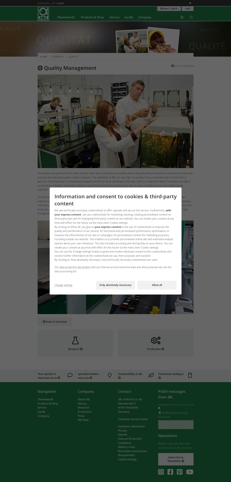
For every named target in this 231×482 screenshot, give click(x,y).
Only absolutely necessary (115, 285)
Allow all (157, 285)
